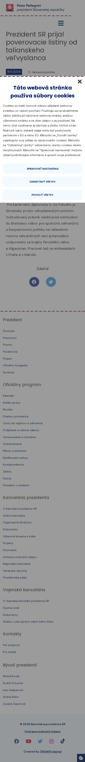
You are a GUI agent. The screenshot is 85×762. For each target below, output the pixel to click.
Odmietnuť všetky (42, 181)
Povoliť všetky (42, 194)
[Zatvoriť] (80, 81)
